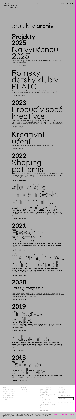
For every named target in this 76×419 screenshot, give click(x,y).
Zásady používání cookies (10, 416)
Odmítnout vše (63, 414)
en (64, 3)
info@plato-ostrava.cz (9, 395)
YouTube (61, 391)
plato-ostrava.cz (7, 397)
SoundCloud (62, 392)
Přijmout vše (71, 414)
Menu (70, 3)
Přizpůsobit (56, 414)
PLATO (38, 3)
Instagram (61, 389)
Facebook (61, 388)
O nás (41, 407)
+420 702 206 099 (8, 394)
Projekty (23, 25)
